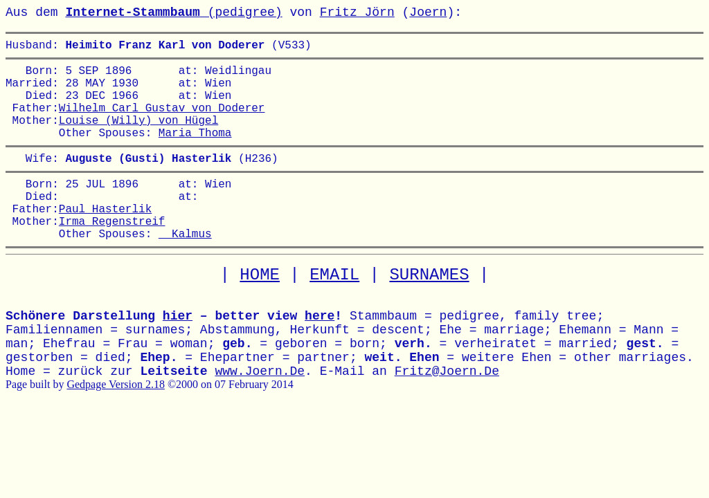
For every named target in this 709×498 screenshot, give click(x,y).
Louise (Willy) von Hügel (138, 136)
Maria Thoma (195, 151)
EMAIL (334, 311)
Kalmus (185, 269)
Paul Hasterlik (105, 238)
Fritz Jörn (357, 12)
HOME (260, 311)
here (319, 352)
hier (177, 352)
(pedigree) (173, 12)
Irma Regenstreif (112, 253)
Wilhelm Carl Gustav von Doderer (162, 121)
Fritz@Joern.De (447, 407)
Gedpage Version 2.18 (115, 420)
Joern (428, 12)
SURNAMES (429, 311)
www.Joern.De (260, 407)
